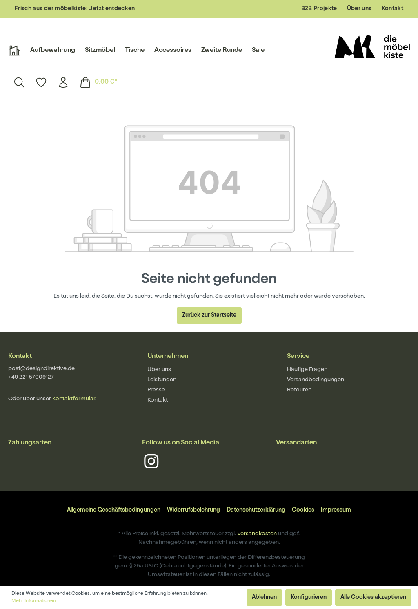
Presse (156, 390)
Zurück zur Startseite (209, 315)
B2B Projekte (319, 9)
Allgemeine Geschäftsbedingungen (113, 510)
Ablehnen (264, 597)
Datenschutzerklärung (256, 510)
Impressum (336, 510)
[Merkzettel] (41, 82)
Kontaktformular (73, 399)
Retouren (299, 390)
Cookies (303, 510)
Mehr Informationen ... (36, 601)
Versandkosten (257, 534)
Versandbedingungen (315, 380)
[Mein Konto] (63, 82)
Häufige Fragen (307, 370)
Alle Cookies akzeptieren (373, 597)
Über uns (359, 9)
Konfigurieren (309, 597)
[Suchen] (19, 82)
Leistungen (161, 380)
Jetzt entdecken (112, 9)
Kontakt (392, 9)
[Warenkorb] (95, 82)
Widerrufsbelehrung (193, 510)
